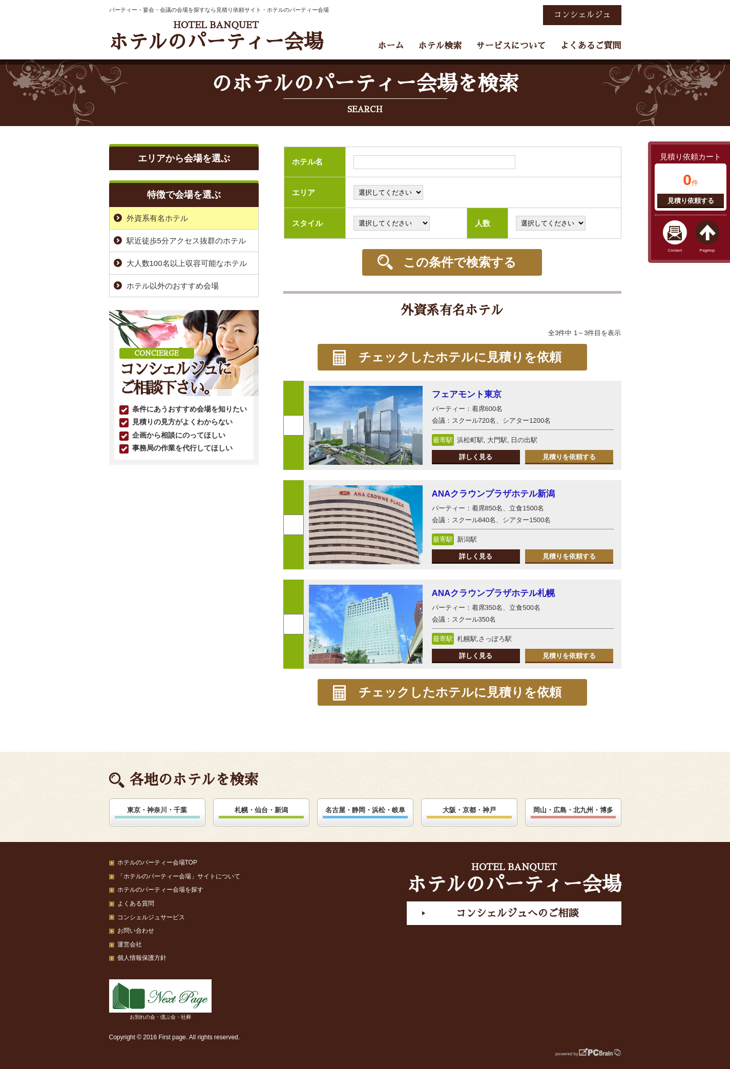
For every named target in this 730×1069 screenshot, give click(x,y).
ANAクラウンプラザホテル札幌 (493, 593)
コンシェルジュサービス (151, 917)
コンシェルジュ (582, 15)
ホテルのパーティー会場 (216, 36)
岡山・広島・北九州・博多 (573, 810)
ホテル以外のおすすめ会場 (173, 285)
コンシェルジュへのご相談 (516, 913)
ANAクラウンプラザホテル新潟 (493, 494)
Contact (675, 250)
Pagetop (707, 250)
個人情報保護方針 (141, 957)
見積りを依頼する (569, 457)
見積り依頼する (691, 200)
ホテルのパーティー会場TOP (157, 862)
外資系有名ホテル (157, 218)
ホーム (391, 46)
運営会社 (129, 944)
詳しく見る (475, 457)
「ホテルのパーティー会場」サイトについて (178, 876)
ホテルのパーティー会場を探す (160, 889)
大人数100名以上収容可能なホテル (187, 263)
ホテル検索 (440, 46)
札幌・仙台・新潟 (261, 810)
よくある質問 (135, 903)
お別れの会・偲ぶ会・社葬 (160, 999)
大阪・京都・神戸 (469, 810)
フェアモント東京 (467, 394)
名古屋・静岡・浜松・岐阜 (365, 810)
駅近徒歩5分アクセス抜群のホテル (186, 240)
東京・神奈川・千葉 (157, 810)
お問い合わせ (135, 930)
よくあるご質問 (590, 46)
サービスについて (511, 46)
